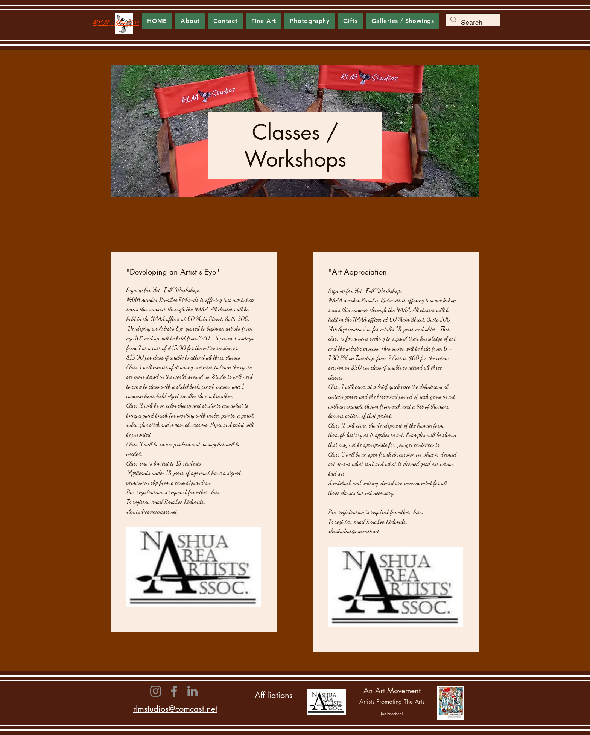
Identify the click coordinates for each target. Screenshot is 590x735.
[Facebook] (174, 691)
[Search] (472, 23)
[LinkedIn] (192, 691)
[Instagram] (155, 691)
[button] (263, 21)
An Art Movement (392, 691)
